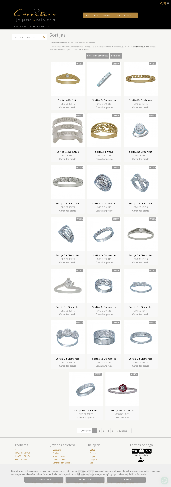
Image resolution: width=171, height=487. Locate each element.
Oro (88, 15)
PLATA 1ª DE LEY (22, 456)
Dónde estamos (59, 459)
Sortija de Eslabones (140, 100)
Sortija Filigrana (104, 151)
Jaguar (92, 456)
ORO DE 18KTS (68, 103)
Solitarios (115, 55)
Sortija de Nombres (68, 151)
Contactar (129, 15)
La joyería (57, 450)
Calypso (93, 459)
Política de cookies (138, 474)
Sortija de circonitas (140, 151)
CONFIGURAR (43, 479)
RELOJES (19, 449)
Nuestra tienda (59, 456)
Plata (96, 15)
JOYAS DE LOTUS (22, 453)
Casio (92, 463)
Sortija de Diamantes (104, 100)
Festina (93, 453)
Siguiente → (123, 430)
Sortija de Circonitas (122, 410)
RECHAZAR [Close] (85, 479)
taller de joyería (142, 47)
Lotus (117, 15)
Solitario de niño (67, 100)
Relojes (107, 15)
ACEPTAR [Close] (126, 479)
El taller (56, 453)
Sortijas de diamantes (97, 55)
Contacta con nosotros (62, 463)
